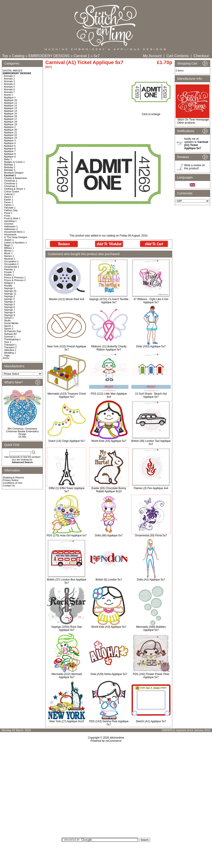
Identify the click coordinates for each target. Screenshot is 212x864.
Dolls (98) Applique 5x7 (109, 535)
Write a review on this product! (194, 167)
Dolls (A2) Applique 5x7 (151, 579)
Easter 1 (8, 199)
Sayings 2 (9, 296)
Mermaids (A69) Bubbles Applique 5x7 (151, 628)
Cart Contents (177, 56)
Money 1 (8, 250)
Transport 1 (10, 344)
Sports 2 (8, 328)
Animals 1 (9, 76)
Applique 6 (10, 148)
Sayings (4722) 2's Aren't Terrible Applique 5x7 (108, 301)
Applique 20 (10, 129)
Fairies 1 (8, 205)
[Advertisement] (106, 792)
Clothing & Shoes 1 (14, 188)
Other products (186, 122)
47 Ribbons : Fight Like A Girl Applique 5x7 (151, 301)
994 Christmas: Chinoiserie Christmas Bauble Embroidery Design (22, 431)
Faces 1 (8, 202)
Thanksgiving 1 (12, 339)
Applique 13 (10, 108)
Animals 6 (9, 89)
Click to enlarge (151, 113)
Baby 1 (8, 159)
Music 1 (8, 253)
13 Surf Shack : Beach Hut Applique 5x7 (151, 395)
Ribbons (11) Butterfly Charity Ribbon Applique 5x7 (108, 348)
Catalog (18, 56)
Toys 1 (7, 342)
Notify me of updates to (196, 143)
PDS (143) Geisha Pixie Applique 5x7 (108, 723)
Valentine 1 (10, 350)
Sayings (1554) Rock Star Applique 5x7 (66, 628)
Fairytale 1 (9, 207)
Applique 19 (10, 124)
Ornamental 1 (11, 266)
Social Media (11, 323)
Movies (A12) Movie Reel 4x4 (66, 299)
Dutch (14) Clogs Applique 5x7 (67, 441)
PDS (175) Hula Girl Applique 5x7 (67, 535)
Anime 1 (8, 94)
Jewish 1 (9, 240)
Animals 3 (9, 81)
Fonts (7, 215)
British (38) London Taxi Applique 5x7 (151, 442)
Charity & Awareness (15, 178)
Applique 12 (10, 105)
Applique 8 (10, 154)
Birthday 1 (9, 164)
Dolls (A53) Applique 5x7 (151, 346)
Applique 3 (10, 140)
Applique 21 (10, 132)
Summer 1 (9, 336)
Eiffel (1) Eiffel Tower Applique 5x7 (66, 490)
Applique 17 (10, 119)
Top (5, 56)
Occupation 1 (11, 261)
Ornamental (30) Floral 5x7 (151, 535)
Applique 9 (10, 156)
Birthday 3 (9, 170)
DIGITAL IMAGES (12, 70)
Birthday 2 (9, 167)
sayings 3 (9, 299)
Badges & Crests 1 (14, 162)
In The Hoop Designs (15, 237)
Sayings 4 (9, 301)
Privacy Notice (10, 480)
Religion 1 (9, 283)
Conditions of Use (12, 482)
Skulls (7, 320)
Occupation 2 (11, 264)
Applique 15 (10, 113)
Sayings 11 (10, 293)
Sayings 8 (9, 312)
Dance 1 (8, 197)
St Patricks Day (12, 331)
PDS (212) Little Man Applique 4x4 (109, 395)
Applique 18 (10, 121)
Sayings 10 (10, 291)
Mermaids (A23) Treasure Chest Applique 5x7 (66, 395)
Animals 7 (9, 92)
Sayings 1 (9, 288)
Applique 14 (10, 111)
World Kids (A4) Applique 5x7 (108, 441)
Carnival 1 (81, 56)
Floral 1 (8, 213)
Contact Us (9, 485)
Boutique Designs (13, 172)
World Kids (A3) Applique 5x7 (108, 626)
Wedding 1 (10, 352)
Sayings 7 (9, 309)
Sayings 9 (9, 315)
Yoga (7, 355)
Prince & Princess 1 (15, 277)
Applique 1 (10, 97)
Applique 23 (10, 137)
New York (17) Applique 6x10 (66, 721)
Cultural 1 (9, 194)
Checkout (201, 56)
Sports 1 (8, 326)
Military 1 (9, 248)
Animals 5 (9, 86)
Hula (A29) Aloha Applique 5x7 (109, 674)
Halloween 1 (11, 226)
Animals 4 (9, 84)
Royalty (8, 285)
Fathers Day (11, 210)
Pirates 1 (9, 274)
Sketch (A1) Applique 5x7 (151, 721)
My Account (152, 56)
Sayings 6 (9, 307)
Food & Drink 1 (12, 218)
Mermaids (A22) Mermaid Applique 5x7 (66, 676)
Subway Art (10, 334)
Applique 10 (10, 100)
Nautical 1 (9, 258)
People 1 (9, 272)
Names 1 (9, 256)
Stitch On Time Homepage (193, 119)
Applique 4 (10, 143)
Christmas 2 (10, 183)
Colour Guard (11, 191)
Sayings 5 (9, 304)
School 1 (9, 317)
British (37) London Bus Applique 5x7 (66, 581)
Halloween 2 (11, 229)
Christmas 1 (10, 180)
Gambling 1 (10, 221)
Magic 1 (8, 245)
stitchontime (117, 737)
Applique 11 (10, 102)
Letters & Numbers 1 (15, 242)
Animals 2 (9, 78)
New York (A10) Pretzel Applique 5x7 (66, 348)
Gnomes (8, 223)
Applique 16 (10, 116)
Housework (10, 234)
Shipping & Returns (13, 477)
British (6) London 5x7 (109, 579)
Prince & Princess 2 (15, 280)
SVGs (6, 358)
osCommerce (113, 740)
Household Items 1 (14, 231)
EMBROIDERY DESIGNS (48, 56)
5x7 (96, 56)
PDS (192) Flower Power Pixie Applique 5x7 (151, 676)
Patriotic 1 (9, 269)
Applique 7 (10, 151)
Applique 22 (10, 135)
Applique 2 (10, 127)
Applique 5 (10, 145)
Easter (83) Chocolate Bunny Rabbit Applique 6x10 (108, 490)
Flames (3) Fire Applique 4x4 (151, 488)
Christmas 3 (10, 186)
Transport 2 (10, 347)
